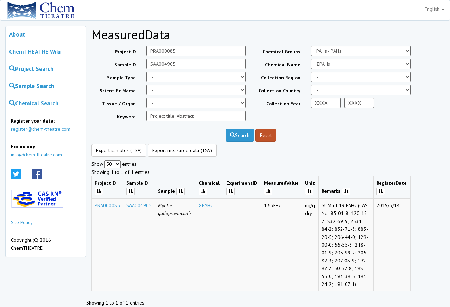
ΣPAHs (206, 205)
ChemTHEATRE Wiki (35, 51)
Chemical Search (33, 103)
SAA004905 (139, 205)
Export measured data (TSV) (182, 150)
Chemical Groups (281, 51)
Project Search (31, 69)
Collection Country (279, 90)
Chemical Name (282, 64)
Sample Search (31, 86)
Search (239, 135)
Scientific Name (118, 90)
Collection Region (280, 77)
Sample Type (121, 77)
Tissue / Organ (119, 103)
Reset (266, 135)
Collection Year (283, 103)
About (17, 34)
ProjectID (125, 51)
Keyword (126, 116)
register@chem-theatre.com (40, 129)
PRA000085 (107, 205)
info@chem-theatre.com (36, 154)
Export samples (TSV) (119, 150)
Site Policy (22, 222)
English (434, 9)
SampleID (125, 64)
